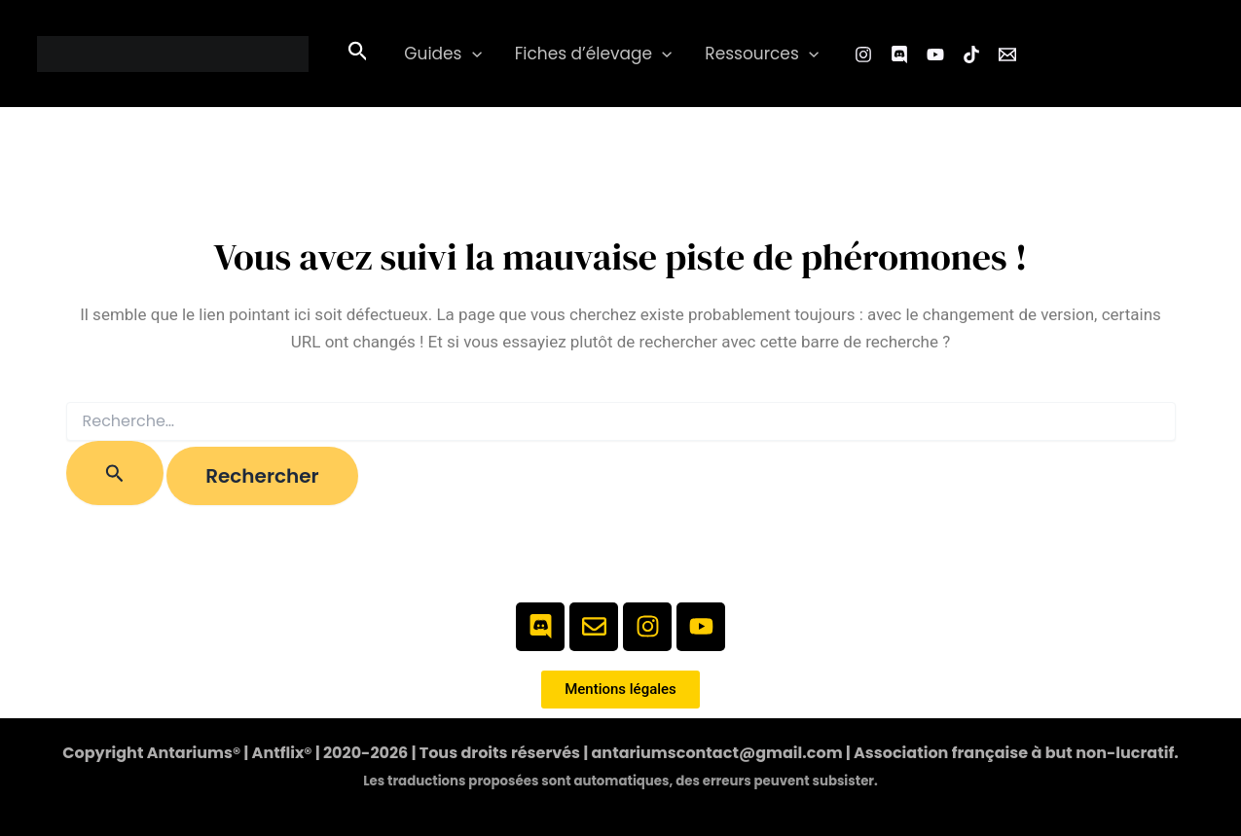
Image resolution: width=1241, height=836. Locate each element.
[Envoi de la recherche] (115, 473)
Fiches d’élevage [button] (594, 54)
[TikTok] (971, 54)
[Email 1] (1007, 54)
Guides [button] (442, 54)
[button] (358, 53)
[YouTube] (935, 54)
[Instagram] (863, 54)
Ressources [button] (762, 54)
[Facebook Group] (899, 54)
